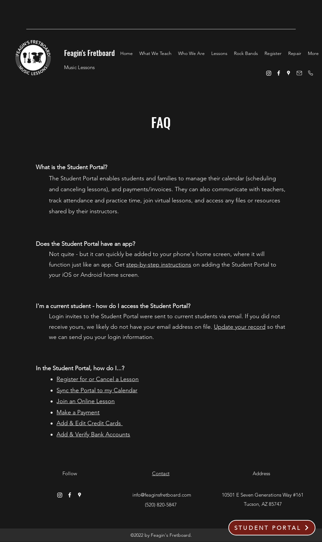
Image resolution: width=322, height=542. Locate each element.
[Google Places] (288, 73)
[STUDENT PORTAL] (271, 527)
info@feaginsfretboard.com (161, 495)
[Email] (299, 73)
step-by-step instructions (158, 264)
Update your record (239, 326)
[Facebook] (278, 73)
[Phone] (310, 73)
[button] (155, 53)
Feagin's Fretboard (89, 52)
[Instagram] (268, 73)
